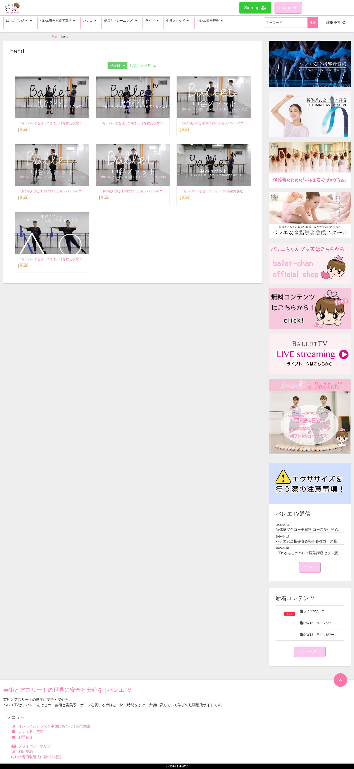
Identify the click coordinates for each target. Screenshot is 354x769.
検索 (313, 22)
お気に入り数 (142, 66)
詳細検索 (336, 22)
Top (54, 36)
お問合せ (23, 737)
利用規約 (23, 751)
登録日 (117, 66)
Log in (288, 7)
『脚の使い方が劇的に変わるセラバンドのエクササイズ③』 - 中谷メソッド (233, 123)
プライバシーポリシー (34, 746)
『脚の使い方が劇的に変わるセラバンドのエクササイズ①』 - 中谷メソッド (152, 191)
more (310, 567)
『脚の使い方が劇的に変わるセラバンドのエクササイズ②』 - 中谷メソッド (71, 191)
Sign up (255, 7)
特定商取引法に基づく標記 (38, 757)
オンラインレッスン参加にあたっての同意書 (52, 726)
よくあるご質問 (29, 732)
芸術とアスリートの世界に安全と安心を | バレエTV (67, 690)
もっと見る (310, 652)
